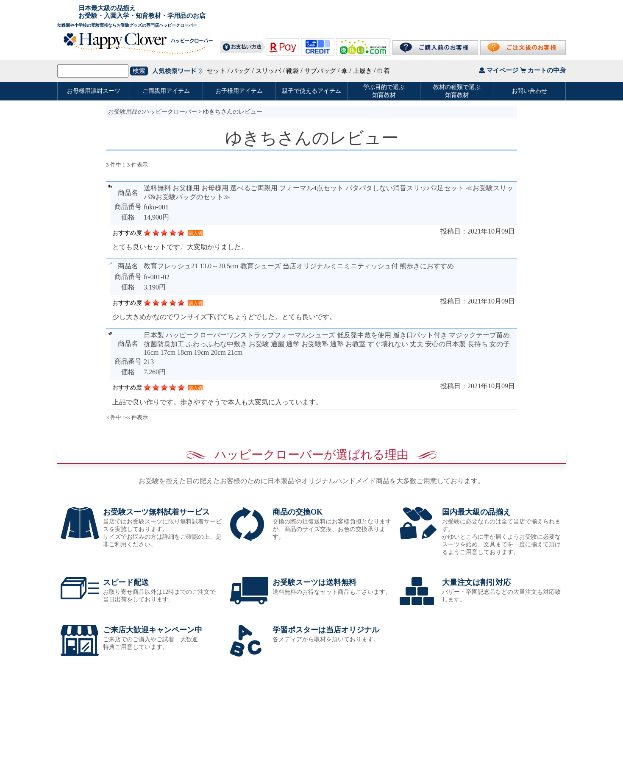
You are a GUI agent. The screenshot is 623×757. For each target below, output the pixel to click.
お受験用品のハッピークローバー (152, 112)
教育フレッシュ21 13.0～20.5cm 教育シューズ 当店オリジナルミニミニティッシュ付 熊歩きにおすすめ (299, 266)
